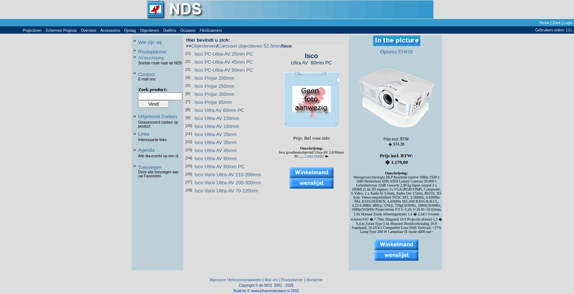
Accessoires (110, 31)
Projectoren (32, 31)
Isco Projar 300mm (214, 94)
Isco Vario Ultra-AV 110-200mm (227, 174)
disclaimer (314, 280)
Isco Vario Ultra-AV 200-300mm (227, 182)
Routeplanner (152, 51)
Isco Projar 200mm (214, 78)
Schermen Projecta (61, 31)
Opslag (130, 31)
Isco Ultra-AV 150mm (216, 118)
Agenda (146, 150)
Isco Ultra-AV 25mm (215, 134)
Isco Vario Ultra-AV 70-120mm (226, 190)
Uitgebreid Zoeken (157, 116)
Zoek (556, 23)
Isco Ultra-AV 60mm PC (219, 166)
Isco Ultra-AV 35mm (215, 142)
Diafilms (169, 31)
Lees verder (317, 156)
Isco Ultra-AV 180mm (216, 126)
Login (568, 23)
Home (544, 23)
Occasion (188, 31)
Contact (146, 74)
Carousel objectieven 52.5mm (249, 46)
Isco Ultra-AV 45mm (215, 150)
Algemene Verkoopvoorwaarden (235, 280)
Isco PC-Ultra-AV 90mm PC (223, 70)
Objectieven (149, 31)
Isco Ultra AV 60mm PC (219, 110)
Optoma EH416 (396, 51)
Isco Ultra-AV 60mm (215, 158)
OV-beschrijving (151, 58)
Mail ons (271, 280)
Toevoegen (149, 167)
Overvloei (88, 31)
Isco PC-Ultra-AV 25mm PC (223, 54)
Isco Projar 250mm (214, 86)
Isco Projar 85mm (213, 102)
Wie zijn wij (149, 42)
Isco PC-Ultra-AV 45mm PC (223, 62)
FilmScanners (211, 31)
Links (143, 134)
